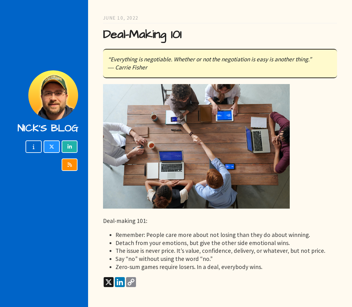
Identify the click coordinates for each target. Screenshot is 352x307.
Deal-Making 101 (142, 34)
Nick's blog (47, 128)
